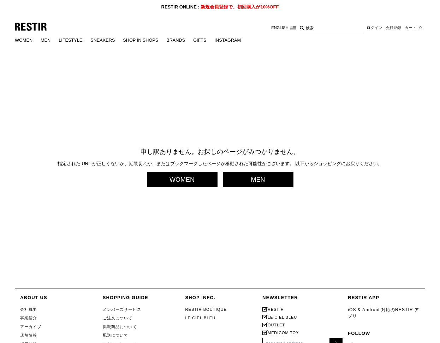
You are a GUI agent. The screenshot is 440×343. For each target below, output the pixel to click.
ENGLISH (283, 28)
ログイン (374, 28)
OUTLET (276, 325)
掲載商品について (120, 327)
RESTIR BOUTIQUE (206, 309)
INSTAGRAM (231, 40)
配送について (116, 335)
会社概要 (28, 309)
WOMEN (24, 40)
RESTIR (276, 310)
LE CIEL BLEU (200, 318)
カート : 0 (413, 28)
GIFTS (203, 40)
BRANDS (178, 40)
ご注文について (118, 318)
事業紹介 (28, 318)
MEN (46, 40)
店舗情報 (28, 335)
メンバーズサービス (122, 309)
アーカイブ (31, 327)
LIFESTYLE (71, 40)
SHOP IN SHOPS (143, 40)
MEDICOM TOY (283, 333)
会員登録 (393, 28)
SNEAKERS (104, 40)
